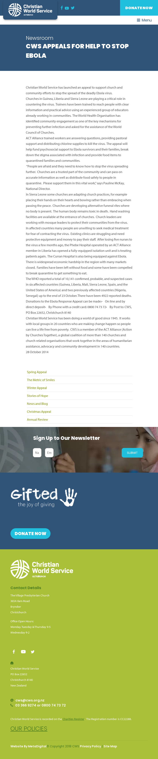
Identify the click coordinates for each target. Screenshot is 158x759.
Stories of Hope (37, 396)
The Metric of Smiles (41, 380)
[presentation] (86, 453)
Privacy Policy (90, 746)
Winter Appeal (37, 388)
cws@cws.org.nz (29, 700)
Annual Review (37, 419)
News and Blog (37, 403)
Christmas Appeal (39, 411)
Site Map (110, 746)
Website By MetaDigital (28, 746)
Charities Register (73, 719)
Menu (144, 20)
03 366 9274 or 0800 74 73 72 (40, 705)
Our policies (28, 729)
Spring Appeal (37, 372)
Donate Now (139, 7)
